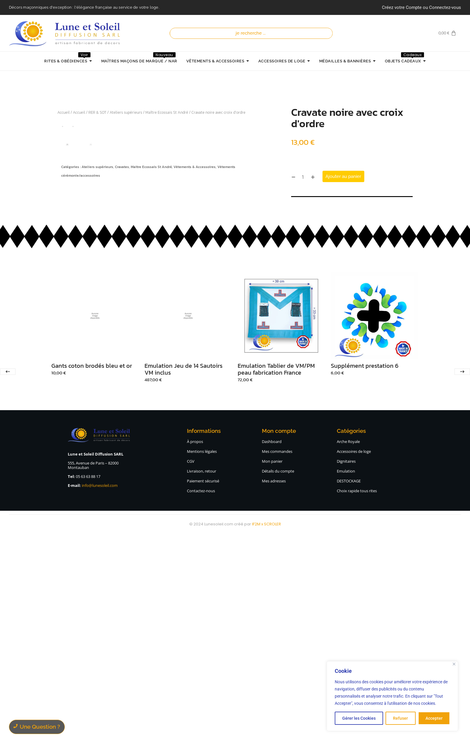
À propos (195, 650)
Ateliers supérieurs (126, 112)
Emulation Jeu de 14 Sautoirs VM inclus (183, 577)
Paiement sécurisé (203, 689)
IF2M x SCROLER (266, 732)
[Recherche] (252, 33)
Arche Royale (348, 650)
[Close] (454, 664)
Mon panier (272, 669)
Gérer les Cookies (359, 718)
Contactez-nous (201, 699)
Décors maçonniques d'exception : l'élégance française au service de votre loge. (84, 7)
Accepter (434, 718)
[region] (392, 696)
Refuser (400, 718)
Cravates (122, 403)
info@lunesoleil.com (100, 693)
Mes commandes (277, 659)
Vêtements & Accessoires (194, 403)
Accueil (63, 112)
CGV (190, 669)
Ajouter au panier (343, 176)
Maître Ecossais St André (166, 112)
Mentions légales (202, 659)
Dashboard (272, 650)
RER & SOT (97, 112)
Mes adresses (274, 689)
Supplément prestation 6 (364, 574)
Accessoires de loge (354, 659)
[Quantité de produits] (303, 177)
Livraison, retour (201, 679)
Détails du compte (278, 679)
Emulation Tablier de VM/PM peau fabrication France (276, 577)
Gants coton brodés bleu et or (91, 574)
